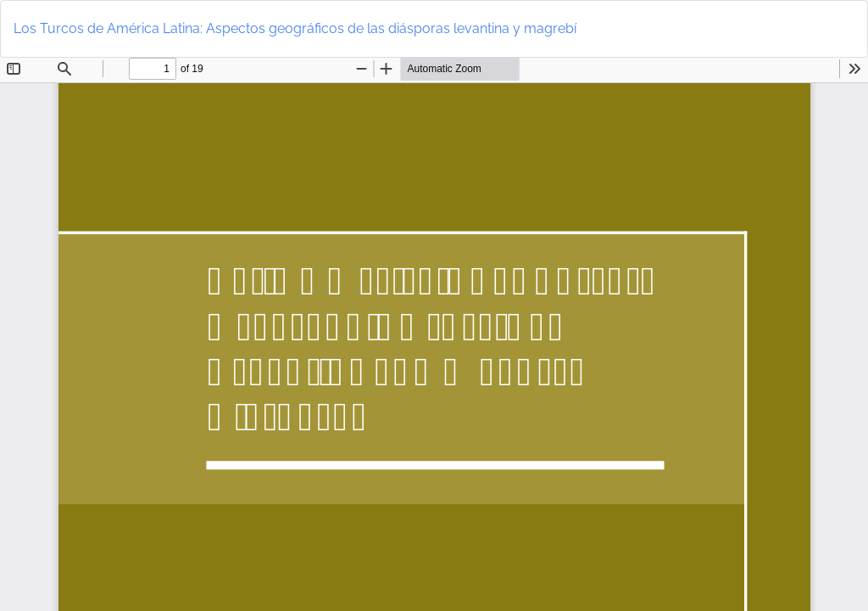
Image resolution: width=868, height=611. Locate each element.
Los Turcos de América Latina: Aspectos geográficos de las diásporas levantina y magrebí (295, 28)
